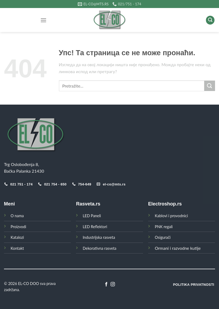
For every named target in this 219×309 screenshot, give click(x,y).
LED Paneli (92, 215)
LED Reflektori (95, 226)
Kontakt (17, 248)
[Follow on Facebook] (106, 284)
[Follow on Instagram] (113, 284)
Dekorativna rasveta (99, 248)
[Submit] (209, 86)
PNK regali (164, 226)
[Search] (210, 20)
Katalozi (17, 237)
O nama (17, 215)
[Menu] (43, 20)
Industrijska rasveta (99, 237)
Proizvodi (18, 226)
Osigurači (163, 237)
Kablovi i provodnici (171, 215)
